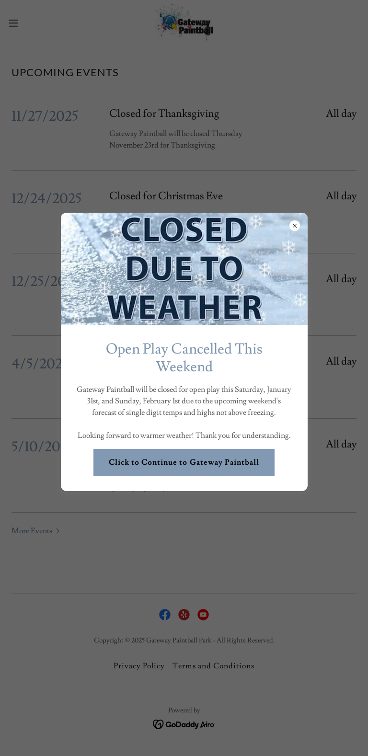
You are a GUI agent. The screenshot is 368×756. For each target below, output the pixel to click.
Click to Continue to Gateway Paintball (184, 462)
